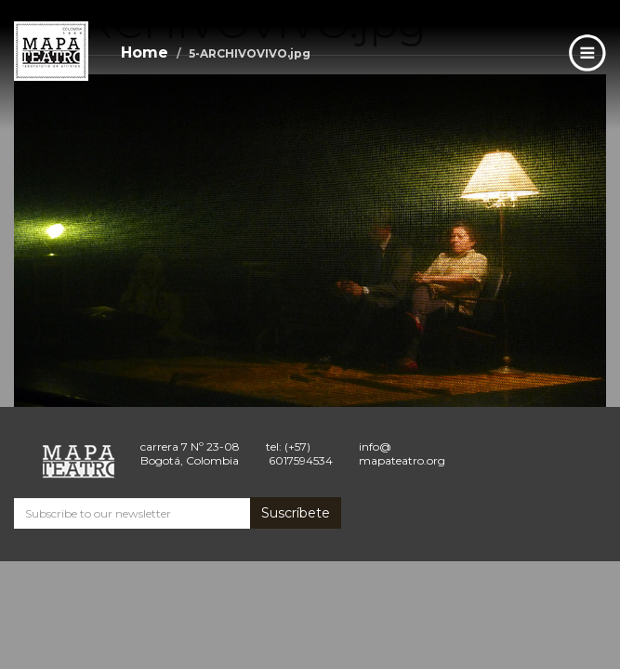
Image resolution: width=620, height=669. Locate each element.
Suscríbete (295, 513)
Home (144, 52)
